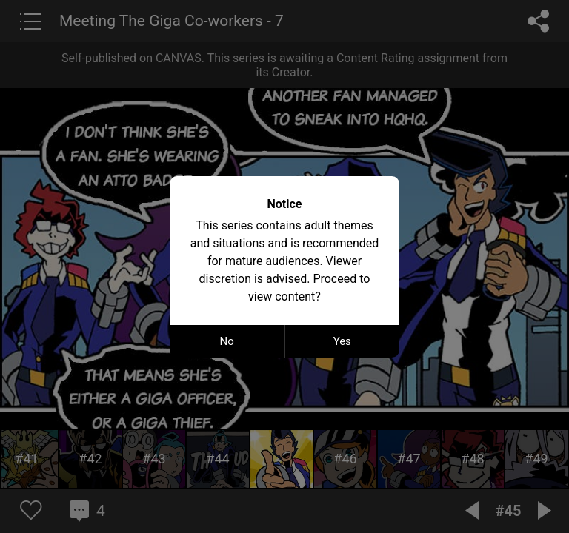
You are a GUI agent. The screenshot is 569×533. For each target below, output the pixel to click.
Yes (342, 341)
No (227, 341)
